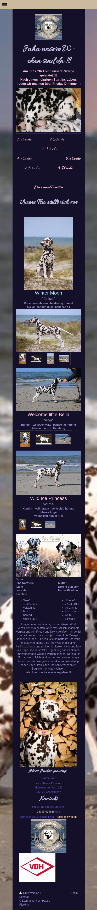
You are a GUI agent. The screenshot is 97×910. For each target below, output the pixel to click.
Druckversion (29, 893)
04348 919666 (45, 811)
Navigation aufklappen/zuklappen (48, 4)
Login (74, 893)
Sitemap (24, 896)
